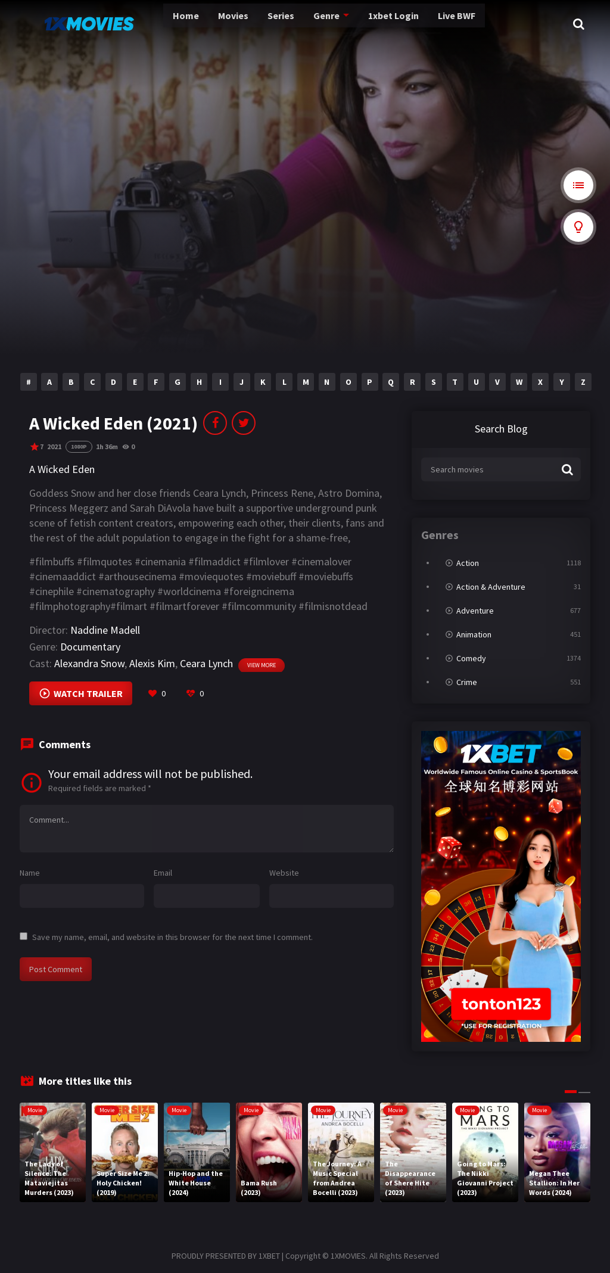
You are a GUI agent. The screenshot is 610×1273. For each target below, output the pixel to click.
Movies (189, 24)
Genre (278, 24)
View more (261, 665)
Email (163, 872)
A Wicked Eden (62, 469)
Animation (473, 634)
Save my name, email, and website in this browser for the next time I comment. (172, 937)
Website (284, 872)
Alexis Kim (152, 663)
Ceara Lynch (206, 663)
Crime (466, 682)
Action (467, 563)
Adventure (475, 610)
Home (142, 24)
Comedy (471, 658)
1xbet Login (344, 24)
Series (234, 24)
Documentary (90, 646)
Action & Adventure (490, 586)
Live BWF (406, 24)
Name (30, 872)
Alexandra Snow (89, 663)
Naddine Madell (105, 630)
